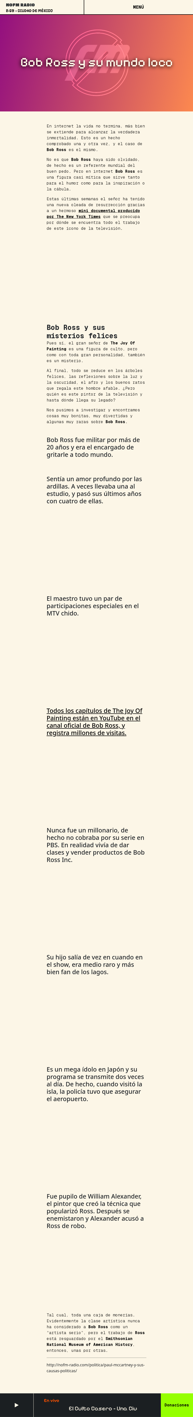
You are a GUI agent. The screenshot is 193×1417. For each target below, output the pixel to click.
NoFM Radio (20, 5)
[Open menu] (138, 7)
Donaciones (177, 1405)
